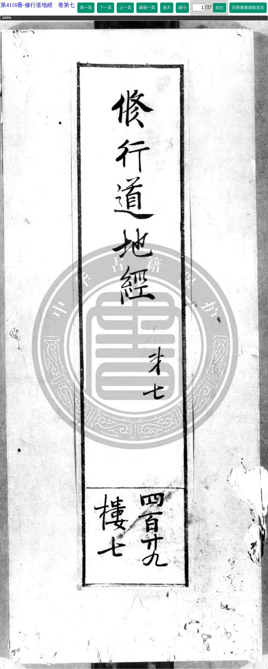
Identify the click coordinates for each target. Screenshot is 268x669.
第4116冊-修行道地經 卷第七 (38, 5)
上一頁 (125, 7)
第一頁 (86, 7)
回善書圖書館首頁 (248, 7)
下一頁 (106, 7)
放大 (167, 7)
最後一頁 (147, 7)
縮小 (182, 7)
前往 (219, 8)
